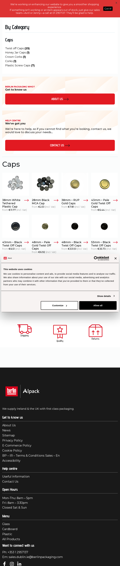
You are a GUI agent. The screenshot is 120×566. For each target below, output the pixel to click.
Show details (104, 296)
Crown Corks (15, 56)
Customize (59, 305)
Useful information (16, 476)
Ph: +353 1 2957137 (15, 552)
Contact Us (60, 145)
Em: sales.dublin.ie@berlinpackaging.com (32, 557)
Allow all (98, 305)
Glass (6, 524)
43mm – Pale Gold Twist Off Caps (104, 203)
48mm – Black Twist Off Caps (74, 244)
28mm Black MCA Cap (45, 202)
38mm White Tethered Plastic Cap (15, 203)
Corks (10, 61)
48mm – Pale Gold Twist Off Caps (45, 245)
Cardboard (9, 529)
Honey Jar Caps (17, 52)
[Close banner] (116, 258)
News (6, 430)
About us (60, 99)
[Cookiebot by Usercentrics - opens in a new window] (96, 258)
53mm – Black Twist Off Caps (104, 244)
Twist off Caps (17, 48)
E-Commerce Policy (16, 445)
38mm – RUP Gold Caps (74, 202)
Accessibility (11, 460)
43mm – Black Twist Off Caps (15, 244)
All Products (11, 539)
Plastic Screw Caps (20, 65)
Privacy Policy (12, 440)
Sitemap (8, 435)
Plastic (7, 534)
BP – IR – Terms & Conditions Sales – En (31, 455)
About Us (9, 425)
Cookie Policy (12, 450)
